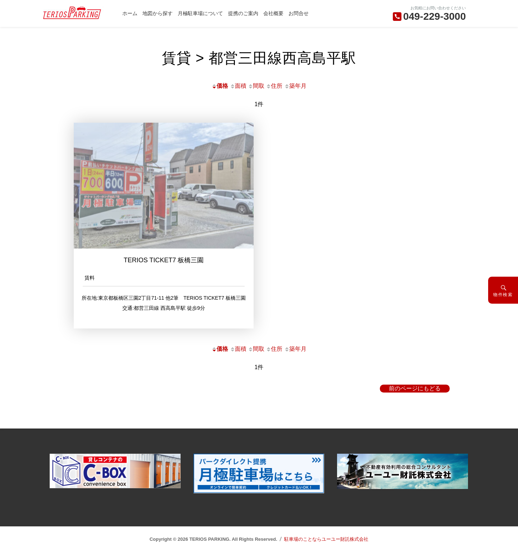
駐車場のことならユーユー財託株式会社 (326, 539)
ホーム (129, 13)
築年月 (295, 86)
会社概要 (273, 13)
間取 (256, 86)
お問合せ (298, 13)
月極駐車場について (200, 13)
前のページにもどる (415, 388)
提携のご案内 (243, 13)
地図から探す (157, 13)
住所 (274, 86)
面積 (238, 86)
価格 (220, 86)
